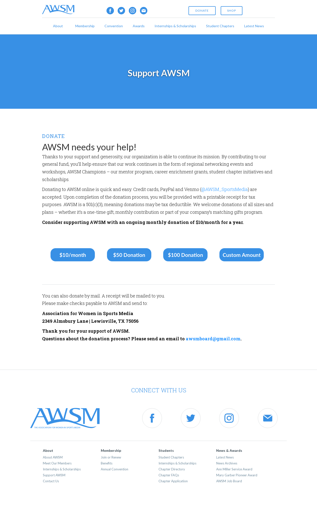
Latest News (254, 26)
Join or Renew (111, 457)
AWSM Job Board (229, 481)
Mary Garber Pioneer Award (236, 475)
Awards (139, 26)
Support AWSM (54, 475)
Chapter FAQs (168, 475)
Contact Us (51, 481)
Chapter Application (173, 481)
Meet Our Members (57, 463)
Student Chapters (220, 26)
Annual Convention (114, 469)
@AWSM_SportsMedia (224, 189)
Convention (114, 26)
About (58, 26)
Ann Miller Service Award (234, 469)
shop (231, 10)
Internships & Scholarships (175, 26)
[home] (58, 9)
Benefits (106, 463)
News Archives (226, 463)
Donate (202, 10)
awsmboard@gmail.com (213, 339)
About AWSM (53, 457)
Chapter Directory (171, 469)
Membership (85, 26)
